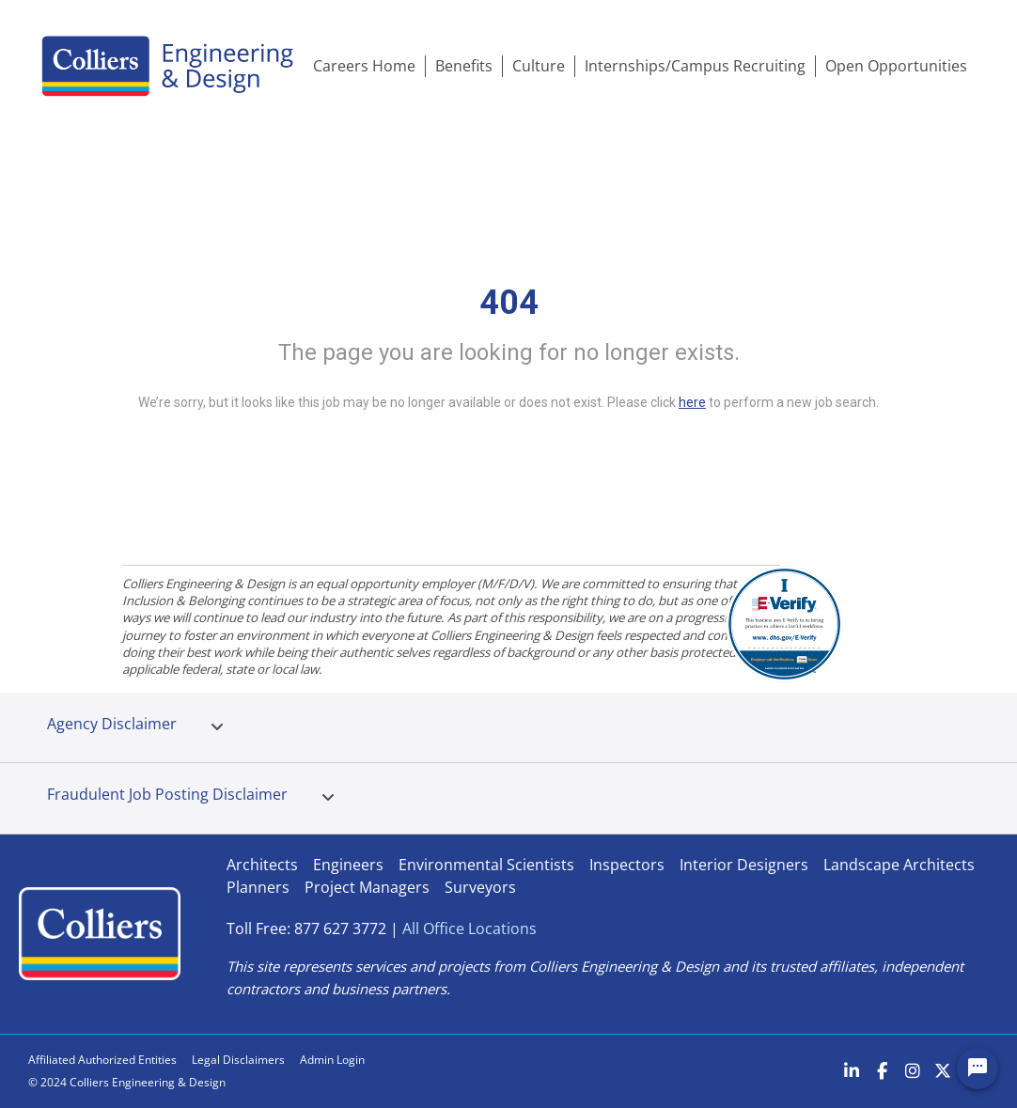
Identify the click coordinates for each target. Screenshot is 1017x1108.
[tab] (217, 727)
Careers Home (364, 65)
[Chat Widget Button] (977, 1068)
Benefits (464, 65)
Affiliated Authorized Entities (102, 1060)
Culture (538, 65)
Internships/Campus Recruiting (695, 65)
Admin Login (332, 1060)
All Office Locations (469, 928)
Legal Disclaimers (238, 1060)
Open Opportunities (896, 65)
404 (509, 302)
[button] (217, 727)
